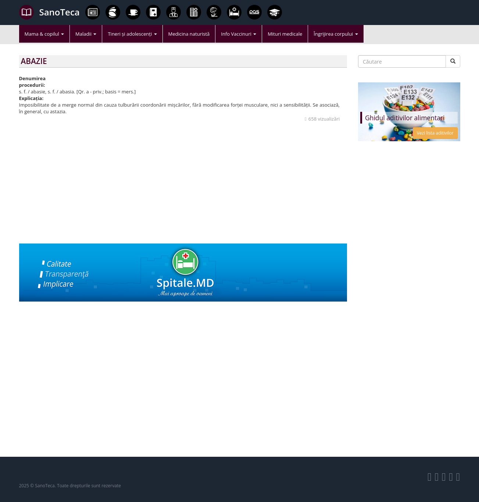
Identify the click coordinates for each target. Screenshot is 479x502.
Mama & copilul (44, 34)
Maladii (85, 34)
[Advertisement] (183, 191)
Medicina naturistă (189, 34)
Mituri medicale (285, 34)
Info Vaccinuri (238, 34)
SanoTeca (49, 12)
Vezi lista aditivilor (435, 133)
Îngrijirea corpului (336, 34)
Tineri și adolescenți (132, 34)
